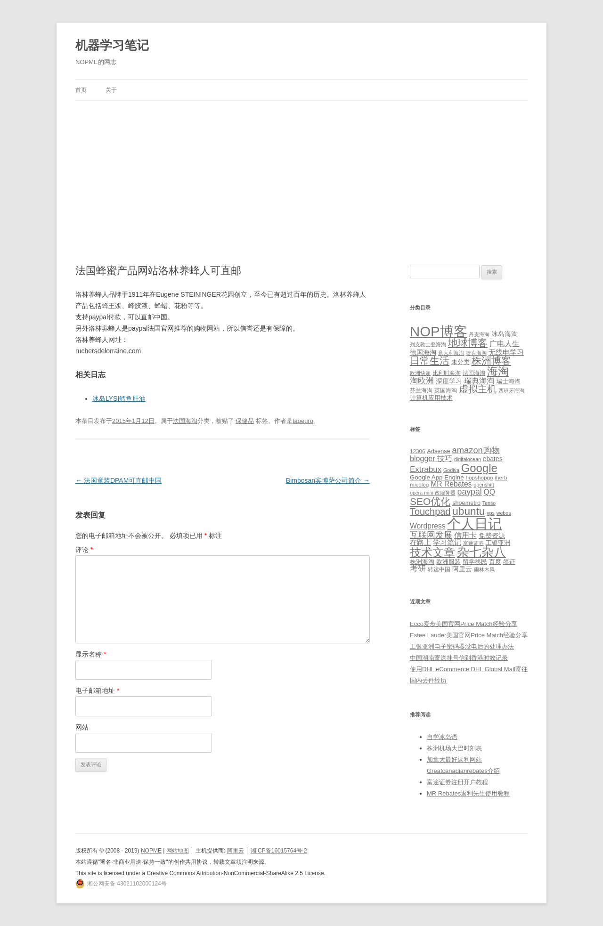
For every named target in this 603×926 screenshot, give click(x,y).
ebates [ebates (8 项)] (493, 459)
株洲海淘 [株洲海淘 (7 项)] (422, 561)
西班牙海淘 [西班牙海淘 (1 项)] (511, 390)
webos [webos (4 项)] (504, 513)
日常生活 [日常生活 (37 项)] (429, 360)
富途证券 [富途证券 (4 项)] (473, 543)
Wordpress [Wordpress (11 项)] (428, 526)
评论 (84, 549)
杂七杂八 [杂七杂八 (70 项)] (481, 552)
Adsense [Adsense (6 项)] (438, 451)
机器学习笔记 (112, 45)
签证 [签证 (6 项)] (509, 562)
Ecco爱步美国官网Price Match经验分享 (463, 623)
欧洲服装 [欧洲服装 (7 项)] (448, 561)
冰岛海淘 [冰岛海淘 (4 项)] (504, 334)
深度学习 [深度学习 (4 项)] (449, 381)
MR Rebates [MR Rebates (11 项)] (451, 484)
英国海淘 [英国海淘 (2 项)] (445, 390)
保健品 (245, 420)
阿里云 (235, 850)
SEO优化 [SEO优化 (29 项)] (430, 501)
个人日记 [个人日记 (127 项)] (474, 523)
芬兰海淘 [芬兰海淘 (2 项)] (421, 390)
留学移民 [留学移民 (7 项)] (475, 561)
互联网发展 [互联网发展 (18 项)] (431, 535)
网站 (82, 727)
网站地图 (177, 850)
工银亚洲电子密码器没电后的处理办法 (462, 646)
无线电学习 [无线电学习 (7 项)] (506, 352)
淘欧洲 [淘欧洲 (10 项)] (422, 380)
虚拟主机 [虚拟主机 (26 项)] (478, 389)
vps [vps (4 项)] (491, 513)
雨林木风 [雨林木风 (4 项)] (484, 569)
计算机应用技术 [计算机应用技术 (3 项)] (431, 397)
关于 (111, 90)
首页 (81, 90)
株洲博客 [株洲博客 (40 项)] (491, 360)
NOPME (151, 850)
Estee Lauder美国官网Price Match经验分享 (469, 635)
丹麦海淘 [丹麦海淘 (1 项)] (479, 334)
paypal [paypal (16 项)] (469, 491)
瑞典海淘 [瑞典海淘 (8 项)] (479, 381)
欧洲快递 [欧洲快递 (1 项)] (420, 373)
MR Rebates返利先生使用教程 (468, 793)
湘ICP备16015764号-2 (279, 850)
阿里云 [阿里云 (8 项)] (462, 569)
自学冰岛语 (442, 736)
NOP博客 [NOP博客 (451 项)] (438, 331)
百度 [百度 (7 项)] (495, 561)
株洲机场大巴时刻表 (454, 748)
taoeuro (303, 420)
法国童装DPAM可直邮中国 (118, 480)
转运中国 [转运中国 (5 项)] (439, 569)
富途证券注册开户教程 (457, 782)
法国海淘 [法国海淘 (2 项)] (474, 373)
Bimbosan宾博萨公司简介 (328, 480)
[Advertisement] (301, 171)
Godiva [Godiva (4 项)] (451, 470)
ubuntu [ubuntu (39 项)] (468, 511)
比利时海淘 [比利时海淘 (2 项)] (446, 373)
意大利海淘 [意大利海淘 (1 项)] (451, 353)
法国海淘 (185, 420)
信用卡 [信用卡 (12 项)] (465, 535)
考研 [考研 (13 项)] (418, 568)
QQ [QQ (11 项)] (489, 492)
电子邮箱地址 (97, 690)
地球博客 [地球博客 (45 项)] (468, 343)
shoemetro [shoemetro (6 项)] (466, 503)
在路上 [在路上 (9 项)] (420, 542)
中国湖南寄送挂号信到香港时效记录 (459, 657)
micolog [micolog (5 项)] (419, 484)
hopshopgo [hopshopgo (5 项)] (479, 477)
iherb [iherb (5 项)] (501, 477)
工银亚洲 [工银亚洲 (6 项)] (498, 543)
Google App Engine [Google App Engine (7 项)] (437, 477)
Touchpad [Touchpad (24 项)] (430, 511)
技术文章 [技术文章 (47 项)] (432, 552)
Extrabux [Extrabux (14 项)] (425, 469)
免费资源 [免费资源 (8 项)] (492, 535)
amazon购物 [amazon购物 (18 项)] (476, 450)
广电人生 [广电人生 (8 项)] (504, 344)
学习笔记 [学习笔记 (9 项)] (447, 542)
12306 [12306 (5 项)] (417, 451)
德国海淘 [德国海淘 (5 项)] (423, 352)
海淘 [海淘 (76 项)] (498, 371)
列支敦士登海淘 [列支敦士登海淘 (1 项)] (428, 344)
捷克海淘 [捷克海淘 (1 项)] (476, 353)
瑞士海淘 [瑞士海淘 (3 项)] (508, 381)
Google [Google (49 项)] (479, 468)
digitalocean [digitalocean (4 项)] (467, 459)
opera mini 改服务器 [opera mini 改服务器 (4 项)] (433, 492)
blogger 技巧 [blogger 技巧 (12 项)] (431, 458)
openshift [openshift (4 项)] (483, 484)
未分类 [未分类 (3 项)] (460, 362)
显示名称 (90, 654)
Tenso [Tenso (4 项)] (489, 503)
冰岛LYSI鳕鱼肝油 (119, 398)
